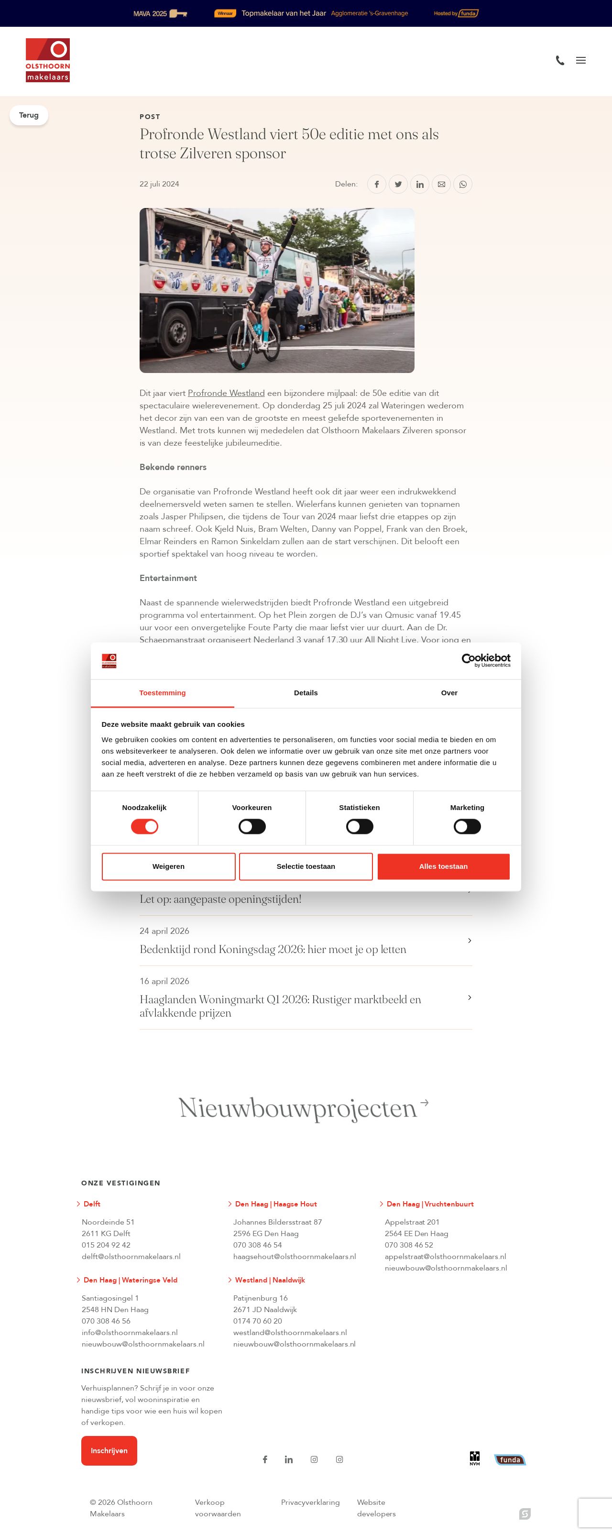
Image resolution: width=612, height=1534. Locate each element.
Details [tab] (306, 693)
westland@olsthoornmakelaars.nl (290, 1332)
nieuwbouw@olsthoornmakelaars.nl (446, 1268)
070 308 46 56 (106, 1321)
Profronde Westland (226, 393)
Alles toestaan (443, 866)
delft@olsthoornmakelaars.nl (131, 1256)
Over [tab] (449, 693)
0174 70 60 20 (257, 1321)
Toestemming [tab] (162, 693)
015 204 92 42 (106, 1245)
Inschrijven (109, 1451)
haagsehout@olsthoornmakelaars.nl (295, 1256)
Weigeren (169, 866)
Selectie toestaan (306, 866)
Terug (29, 115)
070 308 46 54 (257, 1245)
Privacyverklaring (310, 1502)
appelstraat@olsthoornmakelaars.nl (446, 1256)
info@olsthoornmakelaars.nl (130, 1332)
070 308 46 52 (409, 1245)
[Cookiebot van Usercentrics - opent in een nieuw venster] (469, 661)
